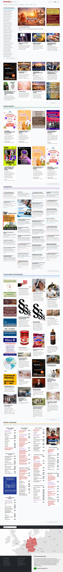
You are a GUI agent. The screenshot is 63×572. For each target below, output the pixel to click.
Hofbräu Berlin (35, 502)
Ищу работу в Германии (26, 196)
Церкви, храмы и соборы (7, 53)
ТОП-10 (34, 4)
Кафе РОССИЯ (35, 494)
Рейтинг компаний (9, 422)
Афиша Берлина (8, 106)
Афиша (16, 4)
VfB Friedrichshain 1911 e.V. (52, 461)
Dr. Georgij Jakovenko (36, 450)
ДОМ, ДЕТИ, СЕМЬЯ (56, 276)
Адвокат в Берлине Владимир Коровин (37, 389)
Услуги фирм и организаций (13, 274)
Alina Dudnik (35, 432)
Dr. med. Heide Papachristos (37, 439)
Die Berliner (6, 446)
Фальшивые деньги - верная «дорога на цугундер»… (52, 44)
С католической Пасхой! (24, 27)
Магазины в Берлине (7, 26)
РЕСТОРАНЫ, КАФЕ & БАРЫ (38, 485)
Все (4, 108)
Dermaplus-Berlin (50, 453)
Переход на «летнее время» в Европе (37, 43)
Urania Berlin (7, 461)
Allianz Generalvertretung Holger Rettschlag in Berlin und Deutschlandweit (23, 460)
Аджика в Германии (23, 347)
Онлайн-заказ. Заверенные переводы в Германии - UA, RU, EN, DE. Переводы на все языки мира (23, 477)
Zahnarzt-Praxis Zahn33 (37, 443)
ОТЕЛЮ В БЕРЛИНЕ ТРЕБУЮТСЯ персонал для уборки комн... (51, 209)
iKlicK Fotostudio (7, 435)
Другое (23, 224)
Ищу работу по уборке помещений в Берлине (24, 236)
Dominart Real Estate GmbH (52, 499)
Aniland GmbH (35, 476)
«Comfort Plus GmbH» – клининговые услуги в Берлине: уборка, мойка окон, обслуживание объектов (52, 478)
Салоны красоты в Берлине (8, 42)
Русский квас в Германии (52, 346)
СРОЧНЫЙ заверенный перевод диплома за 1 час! (9, 387)
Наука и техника (20, 562)
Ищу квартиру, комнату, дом (12, 260)
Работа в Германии (20, 196)
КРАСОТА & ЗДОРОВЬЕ (53, 447)
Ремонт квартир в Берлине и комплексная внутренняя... (51, 244)
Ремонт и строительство (35, 225)
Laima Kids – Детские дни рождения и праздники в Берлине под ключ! (9, 448)
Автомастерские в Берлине (8, 10)
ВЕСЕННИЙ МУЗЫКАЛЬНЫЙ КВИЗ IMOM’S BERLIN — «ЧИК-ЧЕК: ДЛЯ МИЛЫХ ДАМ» (9, 93)
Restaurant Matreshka (36, 491)
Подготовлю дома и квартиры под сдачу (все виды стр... (24, 244)
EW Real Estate (21, 436)
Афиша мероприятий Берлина (33, 526)
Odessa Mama (35, 492)
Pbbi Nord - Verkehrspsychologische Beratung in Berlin (37, 434)
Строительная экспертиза (8, 47)
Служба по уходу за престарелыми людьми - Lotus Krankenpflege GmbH (23, 493)
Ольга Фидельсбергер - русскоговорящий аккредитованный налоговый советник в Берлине (51, 503)
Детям (16, 108)
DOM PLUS (20, 483)
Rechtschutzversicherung (23, 288)
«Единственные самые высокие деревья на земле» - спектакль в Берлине (9, 168)
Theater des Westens (8, 467)
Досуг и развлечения (6, 206)
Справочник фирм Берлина (23, 526)
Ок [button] (35, 568)
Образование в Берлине (7, 32)
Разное (23, 108)
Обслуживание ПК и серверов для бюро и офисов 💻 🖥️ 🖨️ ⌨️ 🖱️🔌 (9, 511)
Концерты (7, 108)
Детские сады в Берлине (7, 23)
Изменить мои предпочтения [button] (42, 568)
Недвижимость (20, 224)
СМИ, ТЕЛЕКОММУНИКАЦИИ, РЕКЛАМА (10, 497)
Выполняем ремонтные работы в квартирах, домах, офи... (38, 221)
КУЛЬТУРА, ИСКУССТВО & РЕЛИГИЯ (10, 454)
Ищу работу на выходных (8, 240)
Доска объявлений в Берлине (53, 526)
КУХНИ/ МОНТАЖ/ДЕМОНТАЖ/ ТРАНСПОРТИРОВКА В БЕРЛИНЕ (23, 399)
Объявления (21, 4)
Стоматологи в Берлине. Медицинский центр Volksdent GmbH (37, 448)
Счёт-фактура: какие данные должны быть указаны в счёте (23, 358)
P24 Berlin (6, 443)
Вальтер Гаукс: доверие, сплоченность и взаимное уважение (52, 72)
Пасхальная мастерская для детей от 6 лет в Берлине (24, 131)
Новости (5, 4)
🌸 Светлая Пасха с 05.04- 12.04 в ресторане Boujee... (9, 202)
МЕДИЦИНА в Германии (24, 468)
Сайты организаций (6, 562)
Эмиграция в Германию (7, 54)
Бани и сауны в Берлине (7, 16)
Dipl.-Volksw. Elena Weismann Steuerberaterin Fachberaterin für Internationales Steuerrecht (23, 444)
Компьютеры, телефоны (7, 25)
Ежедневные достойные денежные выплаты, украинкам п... (38, 193)
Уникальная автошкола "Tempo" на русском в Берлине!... (38, 211)
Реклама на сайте (50, 1)
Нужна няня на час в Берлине (37, 229)
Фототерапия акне (51, 318)
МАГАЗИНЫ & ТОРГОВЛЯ (39, 454)
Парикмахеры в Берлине (7, 35)
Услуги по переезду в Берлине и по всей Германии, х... (53, 236)
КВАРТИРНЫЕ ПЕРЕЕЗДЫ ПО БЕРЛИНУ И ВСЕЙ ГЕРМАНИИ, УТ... (9, 193)
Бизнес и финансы (6, 17)
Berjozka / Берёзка (36, 472)
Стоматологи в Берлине (7, 44)
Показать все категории (10, 58)
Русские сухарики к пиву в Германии (38, 350)
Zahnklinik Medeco (22, 485)
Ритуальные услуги (6, 41)
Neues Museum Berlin (8, 462)
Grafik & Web (7, 515)
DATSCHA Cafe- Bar (36, 498)
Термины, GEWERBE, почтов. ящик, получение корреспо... (24, 220)
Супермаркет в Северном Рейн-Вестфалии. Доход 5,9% (52, 402)
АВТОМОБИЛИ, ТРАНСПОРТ (7, 276)
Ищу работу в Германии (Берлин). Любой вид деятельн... (38, 237)
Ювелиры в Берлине (6, 56)
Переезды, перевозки (13, 197)
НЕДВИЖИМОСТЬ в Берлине (53, 473)
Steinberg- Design (7, 519)
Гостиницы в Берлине (7, 22)
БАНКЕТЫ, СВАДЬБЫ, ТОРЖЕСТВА (30, 276)
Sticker (5, 371)
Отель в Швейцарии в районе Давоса (8, 406)
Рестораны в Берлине (7, 39)
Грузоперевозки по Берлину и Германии (23, 228)
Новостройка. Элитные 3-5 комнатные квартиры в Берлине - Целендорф (38, 407)
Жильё (30, 4)
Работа (26, 4)
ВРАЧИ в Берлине (50, 276)
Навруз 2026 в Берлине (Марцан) (23, 43)
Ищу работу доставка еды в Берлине (8, 232)
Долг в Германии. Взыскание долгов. (37, 322)
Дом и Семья (19, 257)
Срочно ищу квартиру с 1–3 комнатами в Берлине (8, 256)
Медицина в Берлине (7, 29)
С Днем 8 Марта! (22, 91)
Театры (10, 108)
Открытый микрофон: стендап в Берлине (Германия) (52, 131)
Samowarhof (35, 495)
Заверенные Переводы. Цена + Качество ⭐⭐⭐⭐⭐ (23, 431)
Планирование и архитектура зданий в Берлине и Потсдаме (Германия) (51, 380)
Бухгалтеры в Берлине (7, 19)
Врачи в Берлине (6, 20)
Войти (58, 1)
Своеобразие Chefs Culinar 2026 (23, 72)
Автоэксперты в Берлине (7, 13)
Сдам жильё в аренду (40, 259)
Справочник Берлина (9, 8)
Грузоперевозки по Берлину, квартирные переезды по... (52, 201)
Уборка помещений (6, 48)
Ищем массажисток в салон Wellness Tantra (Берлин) (52, 253)
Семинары (19, 108)
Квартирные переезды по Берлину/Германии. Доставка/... (52, 227)
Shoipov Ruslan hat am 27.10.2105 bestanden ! (51, 365)
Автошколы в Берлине (7, 11)
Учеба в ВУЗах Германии (38, 293)
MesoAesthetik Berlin (51, 465)
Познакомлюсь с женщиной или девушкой (52, 192)
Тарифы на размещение (7, 564)
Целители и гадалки (7, 51)
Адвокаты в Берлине (7, 14)
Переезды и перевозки (7, 38)
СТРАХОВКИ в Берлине (7, 45)
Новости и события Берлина (43, 526)
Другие (54, 222)
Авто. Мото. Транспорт (6, 197)
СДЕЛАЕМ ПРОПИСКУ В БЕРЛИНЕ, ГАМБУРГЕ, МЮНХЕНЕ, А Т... (37, 203)
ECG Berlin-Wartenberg (8, 466)
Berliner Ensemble (7, 471)
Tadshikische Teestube (36, 489)
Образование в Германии (22, 564)
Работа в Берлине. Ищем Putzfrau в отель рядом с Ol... (38, 263)
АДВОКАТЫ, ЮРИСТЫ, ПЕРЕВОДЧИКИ (18, 276)
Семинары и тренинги (21, 563)
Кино (13, 108)
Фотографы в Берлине (7, 50)
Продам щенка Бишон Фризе (23, 253)
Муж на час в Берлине (51, 218)
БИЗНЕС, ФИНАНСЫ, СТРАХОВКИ (41, 276)
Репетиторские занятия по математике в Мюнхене (37, 245)
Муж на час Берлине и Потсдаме (9, 247)
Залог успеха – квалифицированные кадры (38, 72)
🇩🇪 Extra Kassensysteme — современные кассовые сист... (23, 261)
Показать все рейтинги (53, 522)
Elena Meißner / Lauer (51, 469)
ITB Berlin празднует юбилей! (37, 92)
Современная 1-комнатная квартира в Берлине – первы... (37, 254)
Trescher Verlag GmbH (8, 506)
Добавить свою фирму (6, 565)
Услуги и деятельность (50, 222)
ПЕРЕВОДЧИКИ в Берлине (7, 36)
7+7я (5, 505)
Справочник (11, 4)
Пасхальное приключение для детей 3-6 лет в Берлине (9, 131)
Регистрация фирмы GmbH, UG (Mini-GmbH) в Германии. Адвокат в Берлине (24, 317)
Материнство (21, 379)
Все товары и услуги (53, 419)
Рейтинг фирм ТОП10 (6, 563)
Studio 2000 (6, 444)
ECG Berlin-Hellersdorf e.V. (9, 473)
